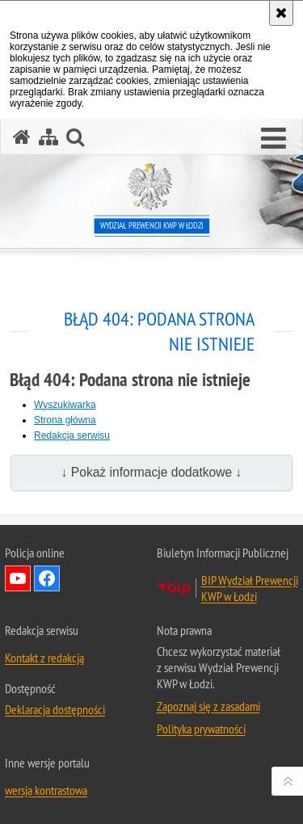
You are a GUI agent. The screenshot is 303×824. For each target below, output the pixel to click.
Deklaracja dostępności (55, 709)
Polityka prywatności (201, 729)
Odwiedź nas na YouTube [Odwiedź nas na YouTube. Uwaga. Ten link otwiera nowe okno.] (18, 578)
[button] (273, 139)
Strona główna (65, 420)
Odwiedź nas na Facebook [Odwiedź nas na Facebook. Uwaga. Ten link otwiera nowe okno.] (47, 578)
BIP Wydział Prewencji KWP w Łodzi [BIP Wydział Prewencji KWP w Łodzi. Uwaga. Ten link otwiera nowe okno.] (249, 588)
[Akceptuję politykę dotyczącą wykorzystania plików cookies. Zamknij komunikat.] (281, 13)
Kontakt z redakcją (44, 658)
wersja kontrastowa (46, 790)
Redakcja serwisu (72, 435)
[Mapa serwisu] (48, 137)
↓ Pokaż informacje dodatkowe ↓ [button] (151, 472)
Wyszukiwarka (65, 404)
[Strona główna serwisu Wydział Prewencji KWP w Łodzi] (22, 137)
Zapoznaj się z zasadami (208, 706)
